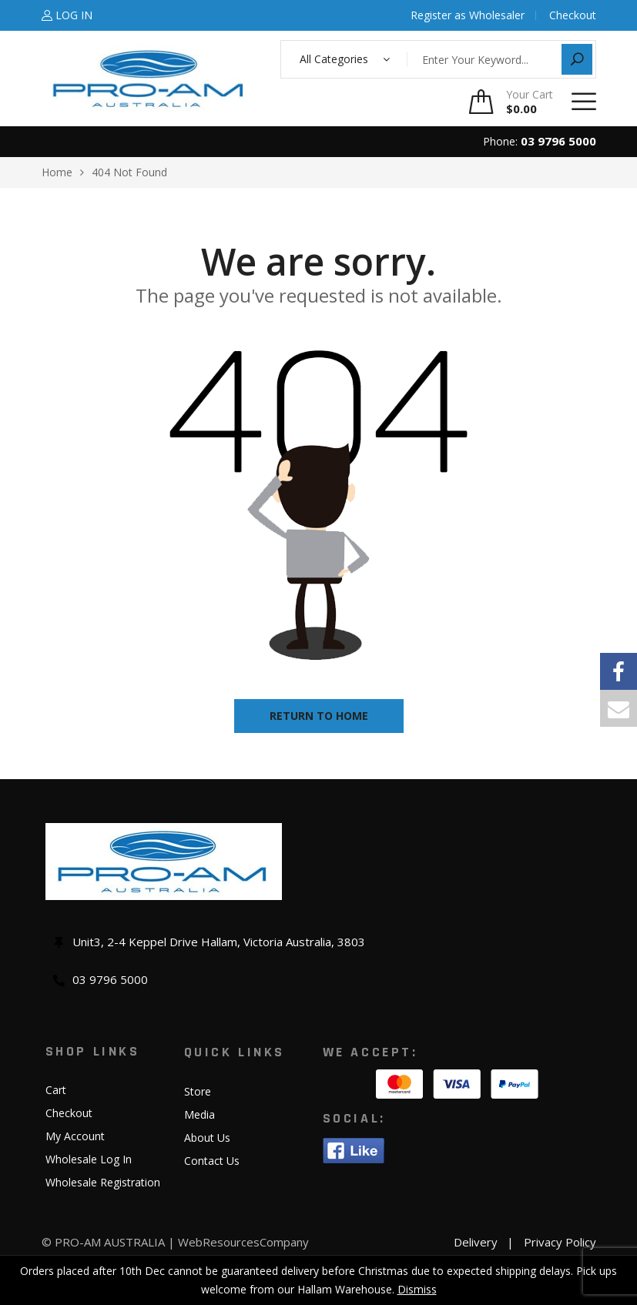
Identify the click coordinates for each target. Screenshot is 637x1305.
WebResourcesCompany (243, 1242)
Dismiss (417, 1289)
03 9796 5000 (558, 141)
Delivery (476, 1242)
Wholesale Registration (102, 1182)
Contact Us (212, 1160)
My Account (75, 1136)
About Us (207, 1137)
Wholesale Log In (88, 1159)
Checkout (68, 1113)
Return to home (319, 715)
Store (197, 1091)
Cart (55, 1089)
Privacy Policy (560, 1242)
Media (199, 1114)
